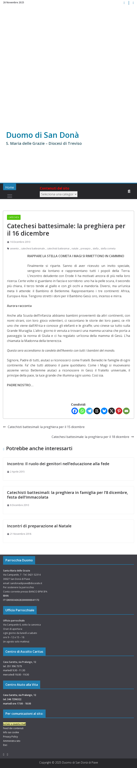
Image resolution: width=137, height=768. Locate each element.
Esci (5, 745)
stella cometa (108, 248)
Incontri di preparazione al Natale (39, 526)
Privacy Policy (10, 736)
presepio (86, 248)
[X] (111, 411)
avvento (14, 248)
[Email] (126, 411)
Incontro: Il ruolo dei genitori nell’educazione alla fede (58, 463)
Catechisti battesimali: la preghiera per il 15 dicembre (44, 427)
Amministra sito (11, 741)
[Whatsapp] (82, 411)
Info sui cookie (11, 732)
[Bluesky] (104, 411)
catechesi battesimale (33, 248)
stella (96, 248)
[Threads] (97, 411)
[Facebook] (74, 411)
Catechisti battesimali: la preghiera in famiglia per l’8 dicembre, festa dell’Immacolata (67, 495)
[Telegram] (89, 411)
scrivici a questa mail (14, 724)
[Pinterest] (119, 411)
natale (75, 248)
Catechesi (14, 217)
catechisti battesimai (58, 248)
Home (9, 187)
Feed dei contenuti (13, 728)
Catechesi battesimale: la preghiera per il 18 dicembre (93, 437)
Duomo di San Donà (43, 134)
